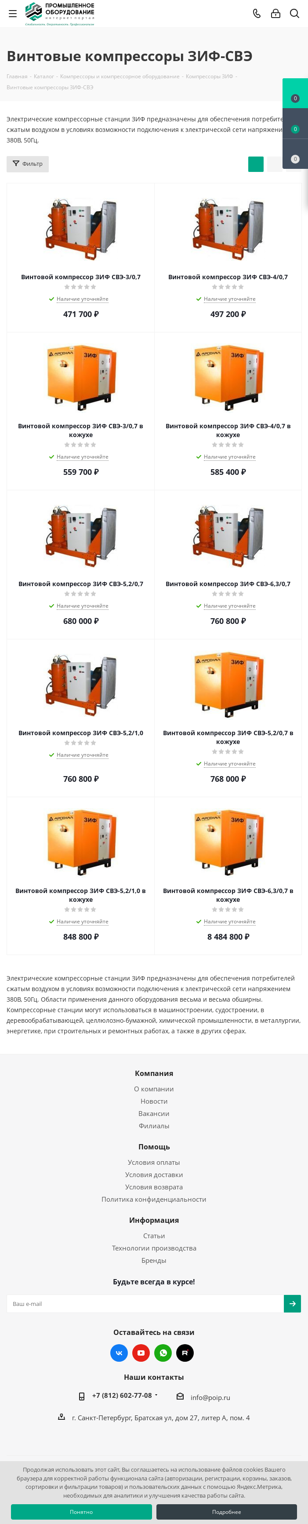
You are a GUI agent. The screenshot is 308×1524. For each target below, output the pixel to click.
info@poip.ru (210, 1397)
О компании (154, 1088)
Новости (154, 1101)
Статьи (154, 1235)
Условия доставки (154, 1174)
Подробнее (226, 1512)
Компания (154, 1073)
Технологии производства (154, 1247)
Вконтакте (119, 1353)
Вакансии (154, 1113)
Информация (154, 1220)
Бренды (154, 1260)
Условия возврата (154, 1186)
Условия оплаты (154, 1162)
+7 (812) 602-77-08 (122, 1395)
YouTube (141, 1353)
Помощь (154, 1147)
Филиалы (154, 1125)
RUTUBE (185, 1353)
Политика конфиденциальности (154, 1199)
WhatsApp (163, 1353)
